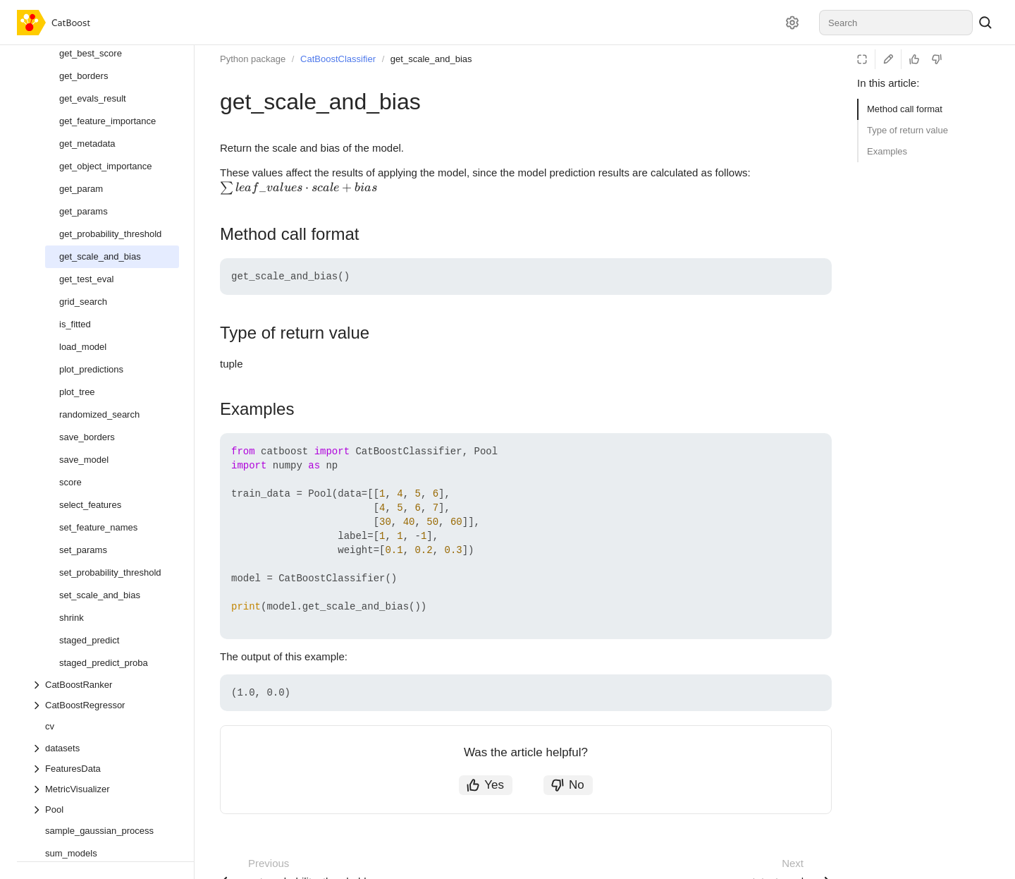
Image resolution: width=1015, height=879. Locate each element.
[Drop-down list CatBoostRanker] (105, 684)
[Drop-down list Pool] (105, 809)
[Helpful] (914, 59)
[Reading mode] (862, 59)
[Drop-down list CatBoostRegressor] (105, 705)
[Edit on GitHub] (888, 59)
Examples (887, 151)
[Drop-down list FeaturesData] (105, 768)
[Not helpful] (937, 59)
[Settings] (792, 22)
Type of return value (907, 130)
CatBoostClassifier (338, 59)
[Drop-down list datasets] (105, 748)
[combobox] (896, 23)
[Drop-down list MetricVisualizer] (105, 789)
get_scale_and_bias (431, 59)
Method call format (904, 109)
